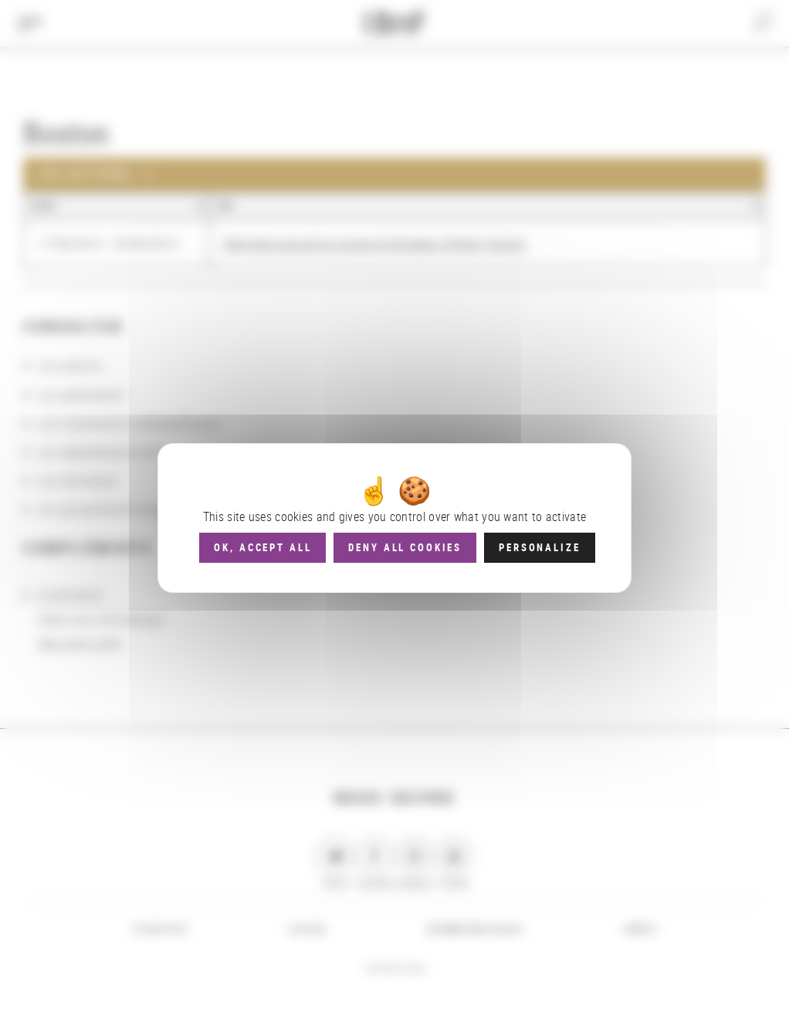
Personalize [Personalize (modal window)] (539, 547)
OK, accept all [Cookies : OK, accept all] (262, 547)
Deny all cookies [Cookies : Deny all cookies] (405, 547)
